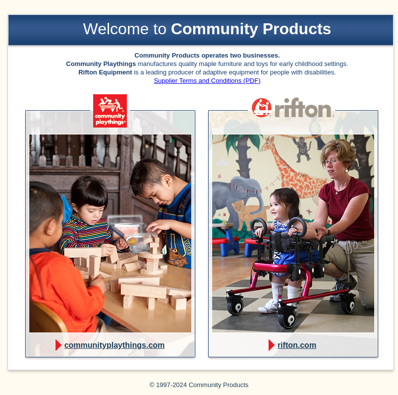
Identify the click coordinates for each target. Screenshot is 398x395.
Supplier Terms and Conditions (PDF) (207, 80)
